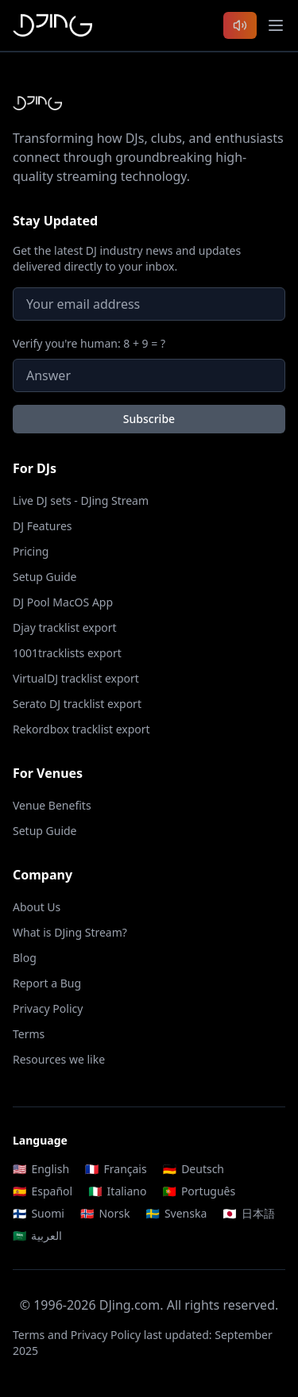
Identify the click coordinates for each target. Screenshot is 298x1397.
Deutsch (193, 1168)
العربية (37, 1235)
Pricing (30, 551)
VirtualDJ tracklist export (76, 678)
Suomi (38, 1213)
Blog (25, 957)
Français (116, 1168)
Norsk (105, 1213)
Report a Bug (47, 983)
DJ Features (42, 525)
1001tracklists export (67, 652)
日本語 (248, 1213)
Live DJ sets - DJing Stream (81, 500)
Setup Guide (45, 576)
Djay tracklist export (65, 627)
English (41, 1168)
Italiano (117, 1191)
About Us (36, 906)
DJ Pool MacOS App (63, 602)
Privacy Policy (48, 1008)
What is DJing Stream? (70, 932)
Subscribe (149, 418)
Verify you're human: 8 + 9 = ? (89, 343)
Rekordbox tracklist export (81, 729)
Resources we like (59, 1059)
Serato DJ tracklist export (77, 703)
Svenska (176, 1213)
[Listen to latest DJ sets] (240, 25)
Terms (29, 1033)
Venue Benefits (52, 805)
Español (42, 1191)
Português (198, 1191)
